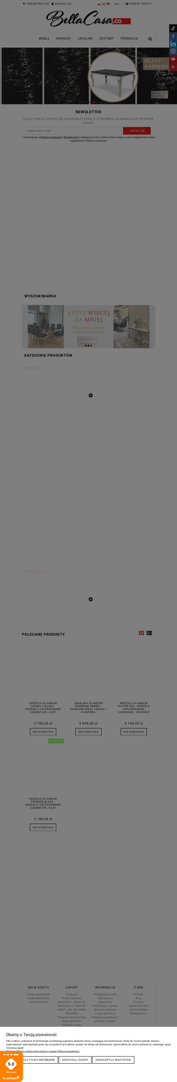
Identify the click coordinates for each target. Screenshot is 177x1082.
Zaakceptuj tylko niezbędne (32, 1059)
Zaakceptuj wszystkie (113, 1059)
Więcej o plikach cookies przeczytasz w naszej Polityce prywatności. (43, 1051)
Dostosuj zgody (75, 1059)
